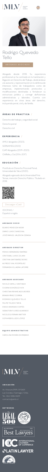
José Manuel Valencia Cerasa (16, 235)
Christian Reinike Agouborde (16, 292)
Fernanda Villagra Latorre (15, 267)
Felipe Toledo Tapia (11, 303)
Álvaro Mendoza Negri (13, 228)
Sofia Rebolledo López (13, 318)
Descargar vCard (13, 205)
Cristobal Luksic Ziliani (13, 256)
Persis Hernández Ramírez (14, 252)
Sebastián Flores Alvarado (15, 311)
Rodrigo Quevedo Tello (14, 299)
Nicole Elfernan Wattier (14, 314)
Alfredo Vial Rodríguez (13, 263)
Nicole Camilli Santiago (14, 284)
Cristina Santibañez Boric (15, 260)
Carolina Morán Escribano (15, 335)
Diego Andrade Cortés (13, 307)
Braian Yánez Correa (12, 295)
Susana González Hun (13, 288)
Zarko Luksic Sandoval (13, 231)
